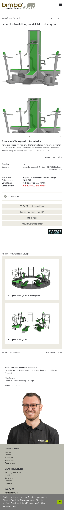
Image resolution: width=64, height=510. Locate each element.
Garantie (8, 481)
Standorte (9, 457)
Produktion (9, 460)
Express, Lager (10, 463)
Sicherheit (9, 478)
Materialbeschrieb (53, 157)
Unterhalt (8, 483)
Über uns (8, 452)
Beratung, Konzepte (13, 472)
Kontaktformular (11, 493)
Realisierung (9, 475)
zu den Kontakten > (12, 385)
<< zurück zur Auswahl (11, 18)
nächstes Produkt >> (54, 352)
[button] (4, 135)
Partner (8, 455)
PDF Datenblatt (13, 196)
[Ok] (59, 502)
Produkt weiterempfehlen (32, 223)
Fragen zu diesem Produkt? (32, 212)
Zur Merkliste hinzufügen (32, 206)
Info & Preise (32, 218)
